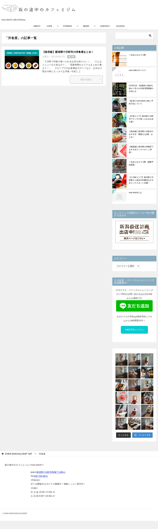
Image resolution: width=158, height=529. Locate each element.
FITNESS (67, 26)
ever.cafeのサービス (137, 70)
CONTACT (105, 26)
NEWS (86, 26)
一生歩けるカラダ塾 (137, 55)
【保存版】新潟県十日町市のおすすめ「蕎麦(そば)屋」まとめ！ (141, 134)
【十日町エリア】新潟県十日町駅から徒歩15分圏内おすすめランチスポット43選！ (141, 180)
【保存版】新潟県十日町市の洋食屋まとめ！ (68, 52)
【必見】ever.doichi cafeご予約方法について (141, 102)
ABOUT (36, 26)
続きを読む (91, 79)
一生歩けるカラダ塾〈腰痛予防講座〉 (141, 163)
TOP (18, 454)
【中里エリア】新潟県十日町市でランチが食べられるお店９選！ (141, 119)
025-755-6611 (41, 476)
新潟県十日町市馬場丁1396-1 (50, 472)
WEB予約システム (134, 329)
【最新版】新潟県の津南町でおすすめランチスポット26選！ (141, 149)
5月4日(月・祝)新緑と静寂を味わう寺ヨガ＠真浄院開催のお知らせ (141, 88)
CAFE (49, 26)
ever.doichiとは (135, 192)
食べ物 (71, 57)
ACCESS (120, 26)
